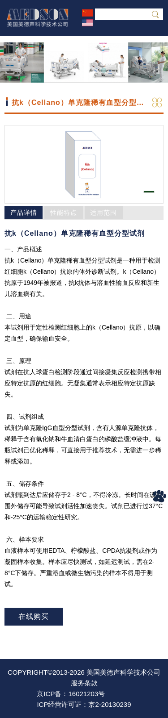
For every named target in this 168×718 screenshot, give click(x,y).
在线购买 (33, 616)
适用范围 (103, 212)
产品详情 (23, 212)
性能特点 (63, 212)
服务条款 (84, 683)
